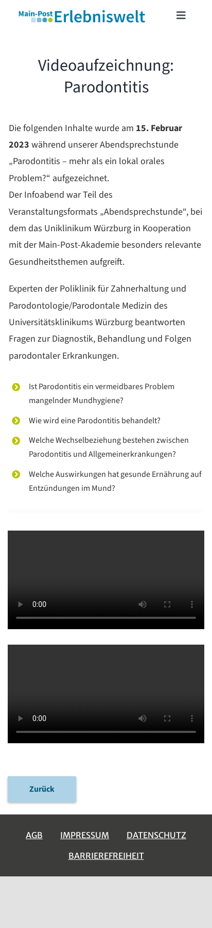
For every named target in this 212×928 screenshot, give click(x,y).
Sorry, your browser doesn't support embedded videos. (106, 580)
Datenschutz (156, 835)
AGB (34, 835)
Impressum (84, 835)
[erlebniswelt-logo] (82, 12)
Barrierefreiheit (106, 856)
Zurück (42, 789)
